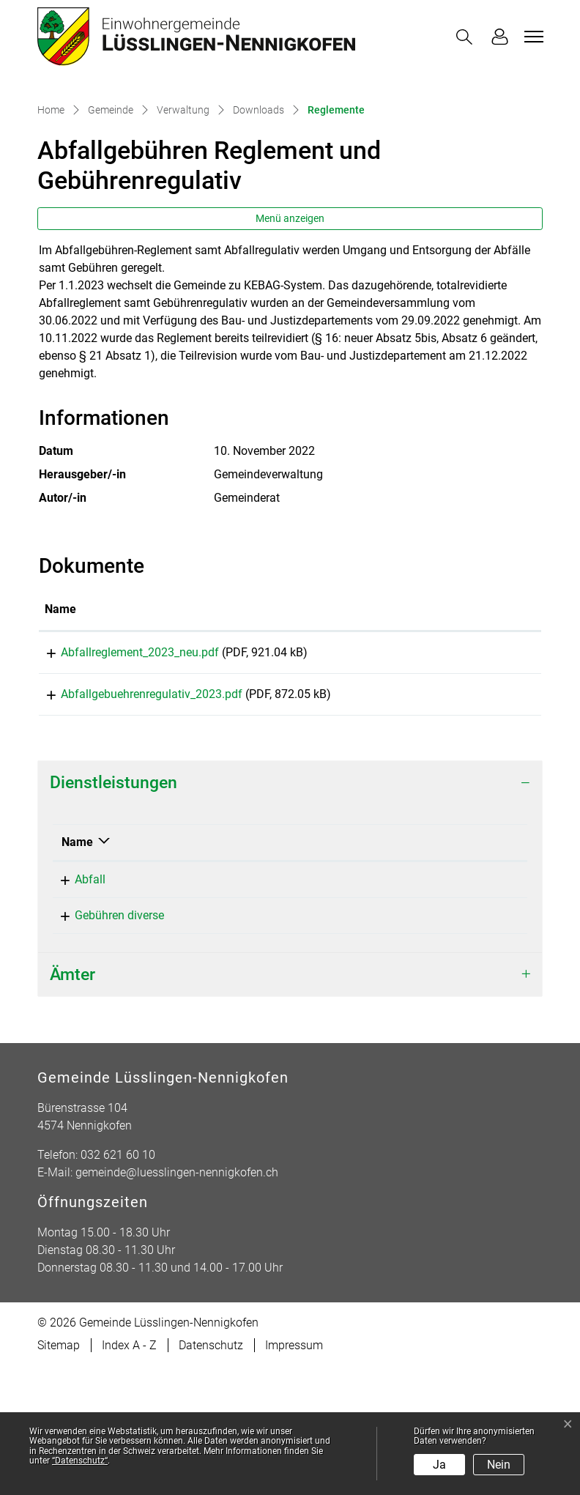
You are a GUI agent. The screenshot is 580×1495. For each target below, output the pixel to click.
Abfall (77, 1007)
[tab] (290, 911)
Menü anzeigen (290, 337)
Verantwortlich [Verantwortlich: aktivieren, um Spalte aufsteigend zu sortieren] (256, 970)
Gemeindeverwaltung (272, 1043)
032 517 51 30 (438, 1007)
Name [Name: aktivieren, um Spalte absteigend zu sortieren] (77, 970)
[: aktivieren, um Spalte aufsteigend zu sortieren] (490, 729)
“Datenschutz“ (80, 1460)
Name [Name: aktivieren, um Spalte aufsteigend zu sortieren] (60, 728)
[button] (467, 37)
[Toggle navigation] (532, 36)
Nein (498, 1465)
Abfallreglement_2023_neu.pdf (124, 771)
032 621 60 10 (438, 1043)
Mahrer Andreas (259, 1007)
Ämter (72, 1103)
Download (490, 773)
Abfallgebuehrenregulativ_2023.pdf (135, 818)
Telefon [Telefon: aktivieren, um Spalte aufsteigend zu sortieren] (421, 970)
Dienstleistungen (113, 911)
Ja (439, 1465)
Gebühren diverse (106, 1043)
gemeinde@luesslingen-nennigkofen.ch (176, 1301)
